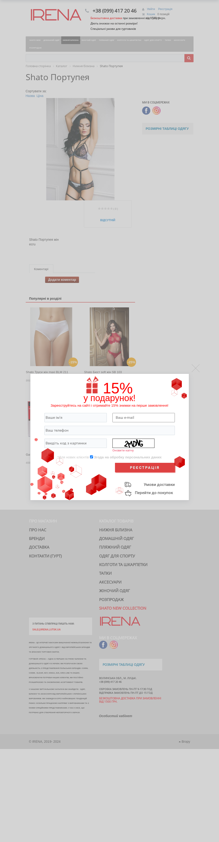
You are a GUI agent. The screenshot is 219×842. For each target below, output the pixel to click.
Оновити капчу (123, 450)
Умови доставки (159, 484)
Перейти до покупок (154, 492)
